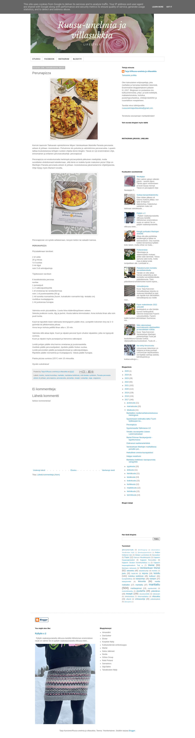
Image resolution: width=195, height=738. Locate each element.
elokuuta (130, 470)
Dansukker (156, 555)
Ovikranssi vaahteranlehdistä (138, 443)
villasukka (156, 596)
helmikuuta (131, 491)
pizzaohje (70, 378)
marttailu (61, 375)
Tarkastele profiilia (129, 75)
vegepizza (97, 378)
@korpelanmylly (128, 550)
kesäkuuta (131, 477)
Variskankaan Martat (150, 568)
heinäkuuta (131, 473)
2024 (127, 375)
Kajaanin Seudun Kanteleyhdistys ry (136, 562)
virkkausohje (140, 599)
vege (90, 378)
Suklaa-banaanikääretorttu (147, 195)
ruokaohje (84, 378)
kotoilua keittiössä (135, 576)
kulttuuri (152, 576)
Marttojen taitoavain (129, 568)
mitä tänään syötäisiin (88, 375)
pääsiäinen (155, 591)
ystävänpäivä (155, 599)
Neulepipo (141, 177)
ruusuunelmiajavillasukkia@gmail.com (137, 108)
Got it (169, 7)
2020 (127, 389)
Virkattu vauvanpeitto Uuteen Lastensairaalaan (138, 433)
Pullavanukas (142, 250)
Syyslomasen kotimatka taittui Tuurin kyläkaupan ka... (141, 420)
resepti (77, 378)
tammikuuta (132, 495)
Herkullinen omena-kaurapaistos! (139, 453)
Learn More (157, 7)
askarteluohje (144, 571)
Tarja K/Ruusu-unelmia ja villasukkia (140, 71)
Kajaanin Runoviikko (148, 560)
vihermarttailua (143, 596)
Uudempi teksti (39, 470)
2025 (127, 371)
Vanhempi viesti (108, 470)
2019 (127, 393)
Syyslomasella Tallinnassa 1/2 (138, 428)
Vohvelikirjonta (142, 286)
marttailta (139, 585)
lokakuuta (131, 410)
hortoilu (154, 571)
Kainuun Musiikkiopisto (142, 557)
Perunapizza (131, 425)
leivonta (142, 581)
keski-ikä (134, 573)
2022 (127, 382)
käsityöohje (140, 579)
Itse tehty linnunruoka (145, 346)
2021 (127, 385)
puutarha (140, 591)
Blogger (132, 731)
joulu (124, 573)
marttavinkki (152, 588)
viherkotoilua (129, 596)
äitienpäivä (127, 602)
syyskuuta (131, 466)
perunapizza (51, 378)
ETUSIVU (36, 59)
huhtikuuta (131, 484)
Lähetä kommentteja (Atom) (48, 475)
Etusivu (73, 470)
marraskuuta (132, 406)
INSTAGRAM (63, 59)
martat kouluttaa (51, 375)
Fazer (126, 557)
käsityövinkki (126, 581)
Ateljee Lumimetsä (142, 555)
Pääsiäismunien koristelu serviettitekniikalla (147, 269)
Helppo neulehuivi (133, 456)
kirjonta (145, 573)
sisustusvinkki (144, 594)
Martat (151, 565)
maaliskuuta (132, 488)
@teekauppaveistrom (145, 552)
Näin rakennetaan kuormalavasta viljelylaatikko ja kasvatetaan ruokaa (148, 327)
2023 (127, 378)
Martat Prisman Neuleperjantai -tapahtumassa (139, 438)
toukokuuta (131, 481)
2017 (127, 400)
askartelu (130, 571)
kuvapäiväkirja (127, 579)
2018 (127, 396)
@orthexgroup (142, 550)
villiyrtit (128, 599)
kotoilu (41, 375)
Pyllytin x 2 (141, 213)
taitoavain (156, 594)
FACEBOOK (49, 59)
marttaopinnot (136, 588)
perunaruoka (61, 378)
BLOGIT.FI (77, 59)
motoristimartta (127, 591)
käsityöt (153, 579)
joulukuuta (131, 403)
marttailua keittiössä (72, 375)
